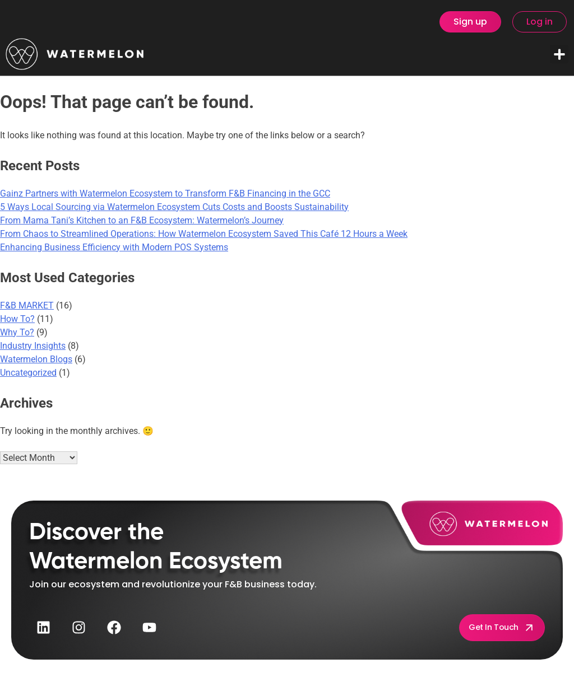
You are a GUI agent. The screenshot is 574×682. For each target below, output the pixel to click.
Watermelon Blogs (36, 359)
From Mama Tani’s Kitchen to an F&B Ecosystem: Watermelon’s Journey (142, 220)
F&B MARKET (27, 305)
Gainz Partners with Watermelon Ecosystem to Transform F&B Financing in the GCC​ (165, 193)
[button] (559, 54)
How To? (17, 319)
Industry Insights (33, 345)
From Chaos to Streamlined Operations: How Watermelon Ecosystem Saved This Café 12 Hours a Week (204, 233)
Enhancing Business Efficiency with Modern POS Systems (114, 247)
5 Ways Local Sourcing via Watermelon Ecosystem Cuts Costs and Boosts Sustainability (174, 207)
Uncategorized (28, 372)
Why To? (17, 332)
